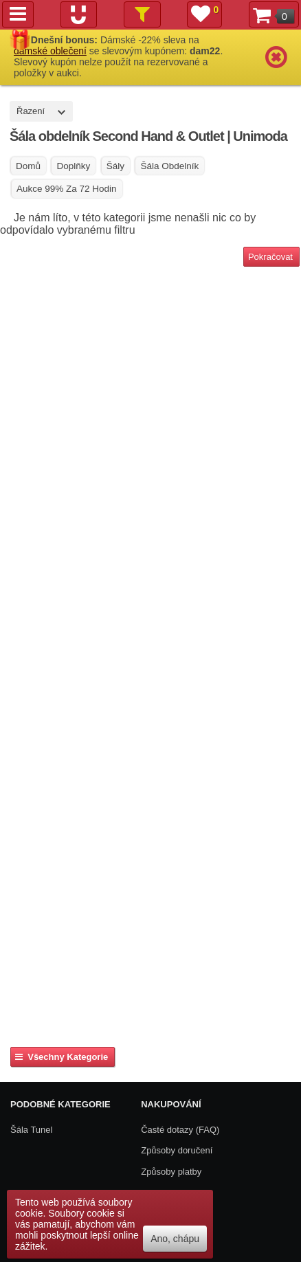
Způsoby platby (171, 1171)
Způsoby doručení (176, 1150)
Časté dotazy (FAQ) (180, 1130)
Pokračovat (270, 257)
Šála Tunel (31, 1130)
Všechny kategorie (61, 1057)
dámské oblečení (50, 50)
